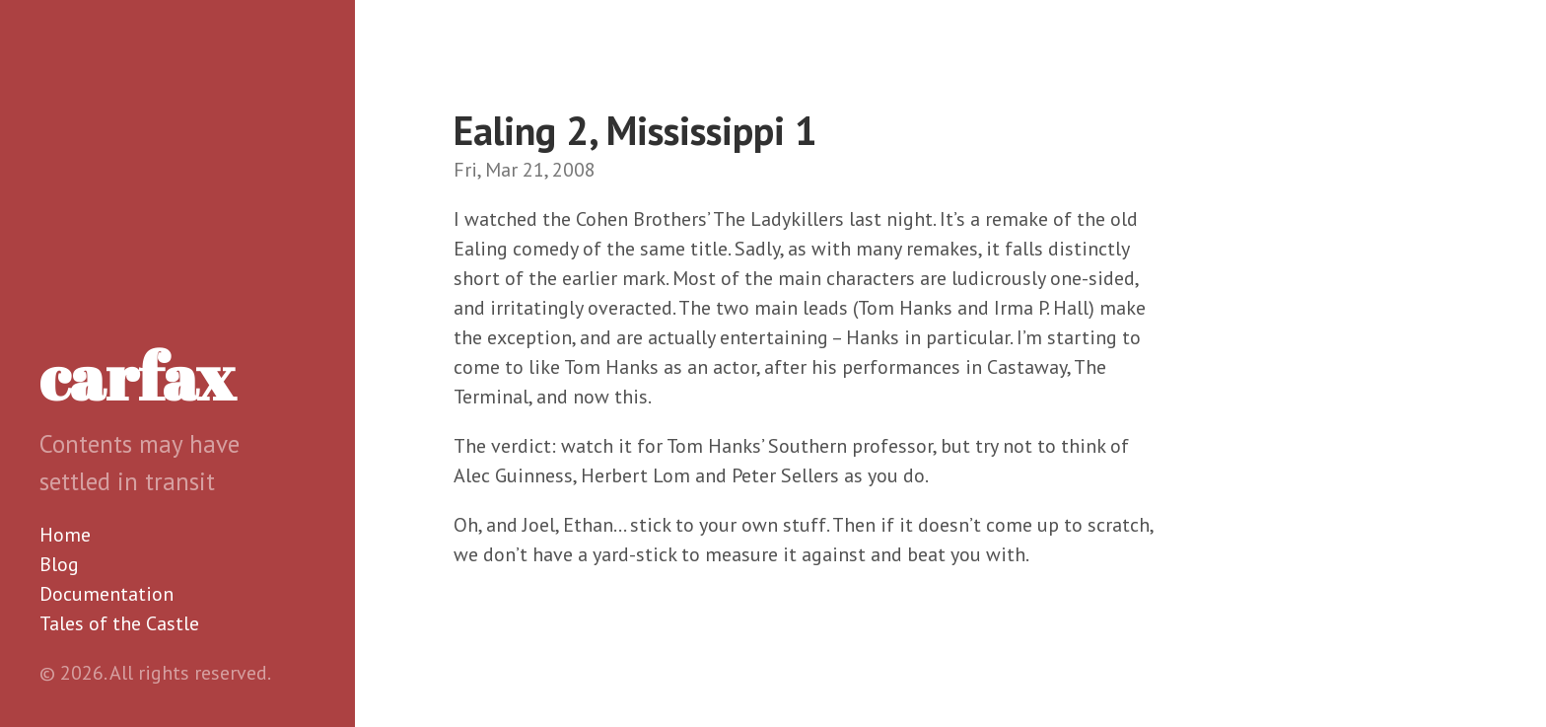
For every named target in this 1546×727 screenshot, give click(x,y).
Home (65, 534)
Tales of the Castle (119, 623)
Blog (59, 564)
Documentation (106, 594)
